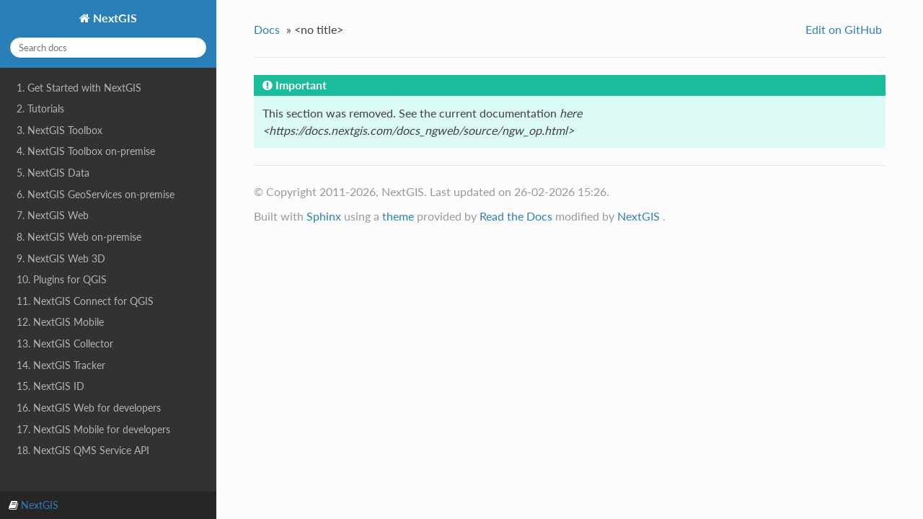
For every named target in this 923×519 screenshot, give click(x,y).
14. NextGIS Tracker (61, 365)
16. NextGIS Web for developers (89, 408)
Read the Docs (516, 216)
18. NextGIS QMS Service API (83, 450)
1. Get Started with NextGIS (79, 87)
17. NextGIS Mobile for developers (93, 429)
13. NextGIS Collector (65, 343)
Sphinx (323, 216)
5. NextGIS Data (53, 173)
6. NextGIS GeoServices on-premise (96, 194)
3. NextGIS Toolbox (59, 130)
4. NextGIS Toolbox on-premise (86, 151)
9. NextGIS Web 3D (61, 258)
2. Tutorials (40, 108)
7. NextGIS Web (53, 215)
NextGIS (113, 18)
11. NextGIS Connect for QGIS (85, 301)
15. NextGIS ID (50, 386)
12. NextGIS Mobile (60, 322)
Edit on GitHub (843, 29)
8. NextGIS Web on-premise (79, 237)
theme (398, 216)
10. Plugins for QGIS (62, 279)
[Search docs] (108, 47)
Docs (267, 29)
